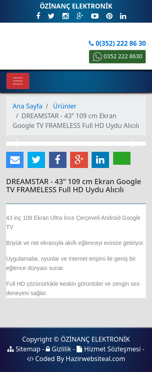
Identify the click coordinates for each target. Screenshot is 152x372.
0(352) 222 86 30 (117, 43)
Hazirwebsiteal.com (95, 358)
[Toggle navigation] (17, 81)
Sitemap (24, 348)
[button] (16, 144)
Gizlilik (58, 348)
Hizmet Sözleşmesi (109, 348)
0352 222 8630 (117, 56)
